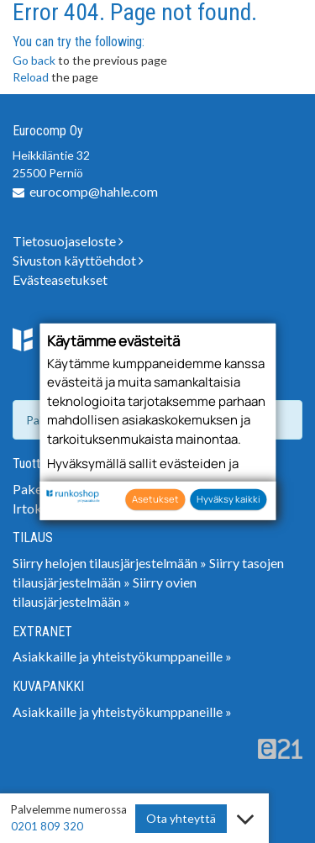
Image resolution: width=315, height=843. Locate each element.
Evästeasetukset (60, 279)
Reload (31, 77)
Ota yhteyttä (181, 818)
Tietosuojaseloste (68, 241)
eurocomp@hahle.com (93, 191)
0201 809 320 (47, 826)
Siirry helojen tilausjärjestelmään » (110, 563)
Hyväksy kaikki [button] (228, 499)
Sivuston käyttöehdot (78, 260)
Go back (34, 60)
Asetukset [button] (155, 499)
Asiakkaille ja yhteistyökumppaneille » (122, 656)
